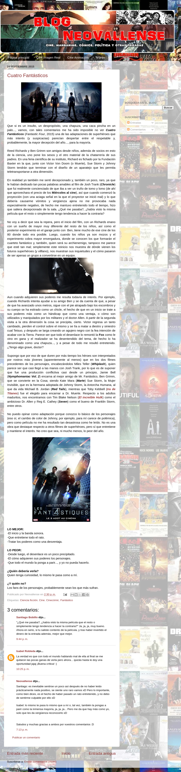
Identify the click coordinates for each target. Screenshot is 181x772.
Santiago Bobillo (27, 617)
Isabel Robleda (25, 651)
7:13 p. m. (22, 729)
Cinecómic (52, 600)
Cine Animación (77, 57)
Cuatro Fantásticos (27, 75)
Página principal (18, 57)
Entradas (134, 122)
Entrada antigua (102, 753)
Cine (42, 600)
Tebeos (100, 57)
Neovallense (24, 681)
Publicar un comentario (26, 737)
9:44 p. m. (22, 639)
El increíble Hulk (91, 397)
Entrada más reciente (25, 753)
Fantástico (66, 600)
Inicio (66, 753)
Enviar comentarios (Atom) (40, 761)
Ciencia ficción (29, 600)
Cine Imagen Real (48, 57)
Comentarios (136, 129)
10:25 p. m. (23, 669)
